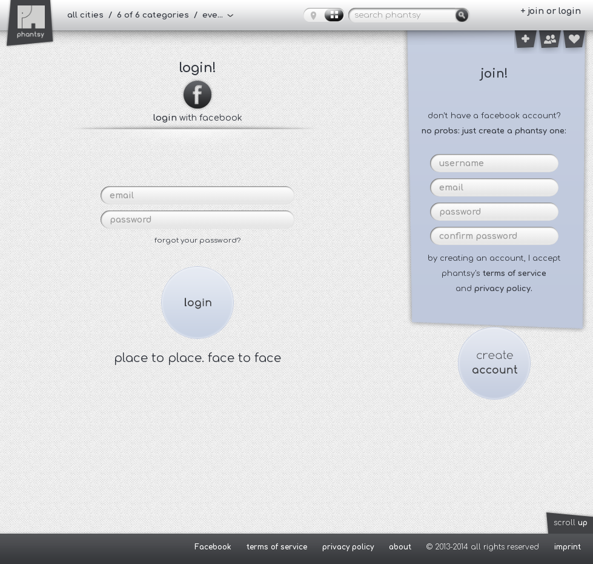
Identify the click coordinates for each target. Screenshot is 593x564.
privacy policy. (503, 288)
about (400, 547)
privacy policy (348, 547)
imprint (567, 547)
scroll (571, 523)
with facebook (197, 113)
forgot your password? (197, 240)
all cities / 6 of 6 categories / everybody (150, 15)
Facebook (212, 547)
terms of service (514, 273)
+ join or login (550, 11)
